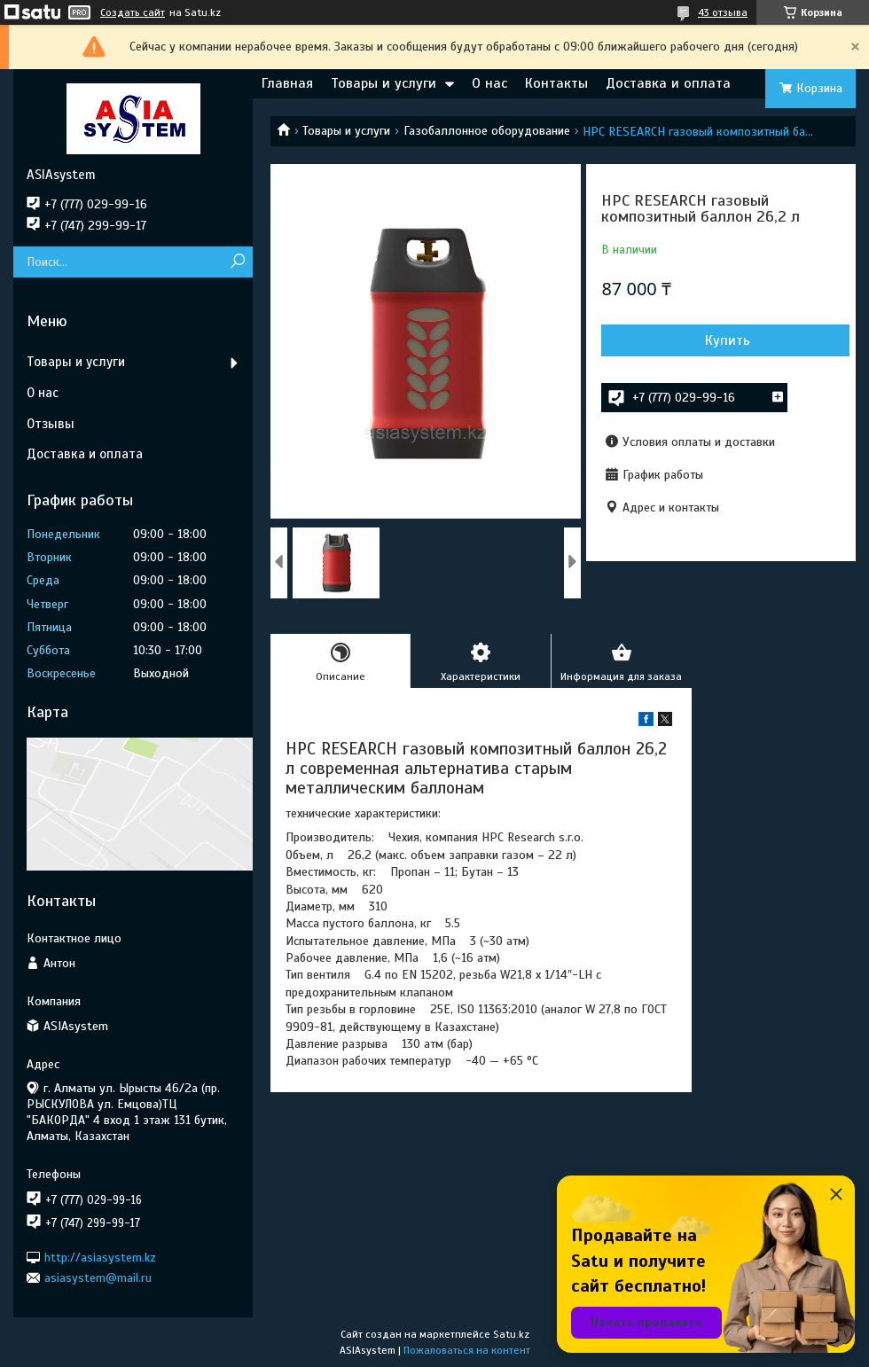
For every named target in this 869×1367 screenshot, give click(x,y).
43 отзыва (723, 12)
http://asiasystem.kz (100, 1256)
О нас (489, 83)
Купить (727, 340)
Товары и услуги (383, 83)
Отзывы (50, 424)
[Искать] (237, 261)
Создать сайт (132, 12)
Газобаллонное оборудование (486, 130)
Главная (287, 83)
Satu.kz (511, 1334)
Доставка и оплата (668, 83)
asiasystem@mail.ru (98, 1277)
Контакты (556, 83)
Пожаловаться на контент (466, 1350)
